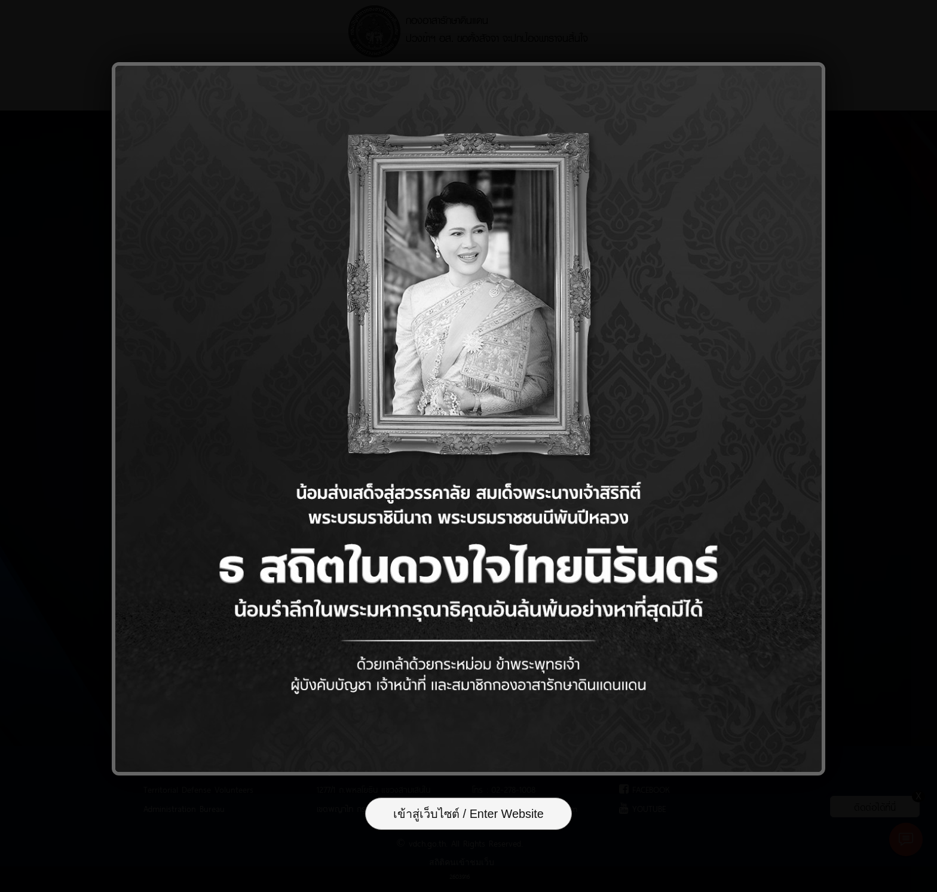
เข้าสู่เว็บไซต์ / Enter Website (468, 815)
